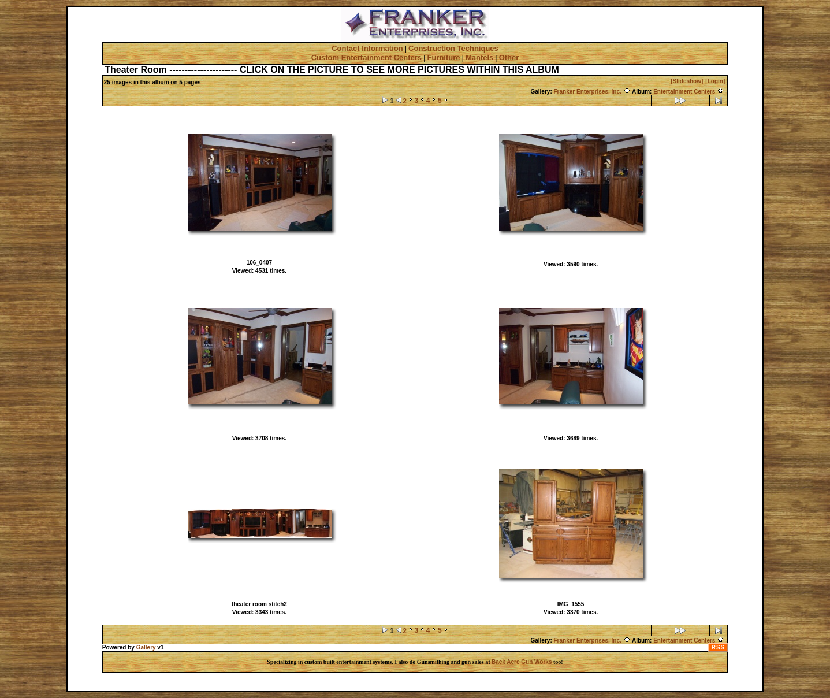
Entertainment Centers (688, 91)
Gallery (146, 647)
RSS (718, 647)
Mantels (479, 57)
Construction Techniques (453, 48)
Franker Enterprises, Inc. (592, 91)
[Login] (715, 81)
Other (509, 57)
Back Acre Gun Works (522, 662)
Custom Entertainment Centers (366, 57)
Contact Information (367, 48)
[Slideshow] (687, 81)
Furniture (443, 57)
